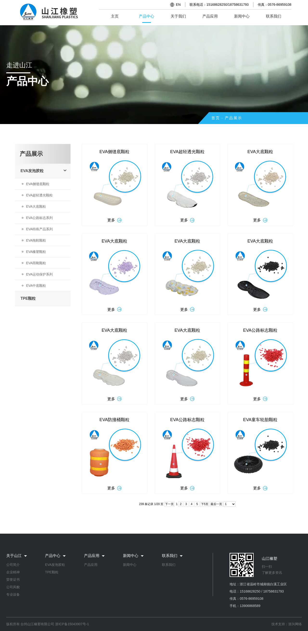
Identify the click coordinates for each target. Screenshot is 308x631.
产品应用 (210, 16)
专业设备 (13, 594)
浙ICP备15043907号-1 (72, 624)
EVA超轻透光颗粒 (39, 195)
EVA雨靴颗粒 (36, 263)
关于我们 (178, 16)
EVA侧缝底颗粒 (37, 184)
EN (178, 4)
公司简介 (13, 565)
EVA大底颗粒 (36, 206)
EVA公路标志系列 (39, 218)
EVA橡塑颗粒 (36, 252)
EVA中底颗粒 (36, 285)
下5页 (204, 504)
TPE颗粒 (28, 298)
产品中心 (146, 16)
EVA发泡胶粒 (32, 171)
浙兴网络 (295, 624)
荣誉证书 (13, 579)
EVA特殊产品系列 (39, 229)
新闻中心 (242, 16)
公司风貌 (13, 587)
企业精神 (13, 572)
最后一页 (216, 504)
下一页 (169, 504)
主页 (115, 16)
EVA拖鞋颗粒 (36, 240)
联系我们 (273, 16)
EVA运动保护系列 (39, 274)
